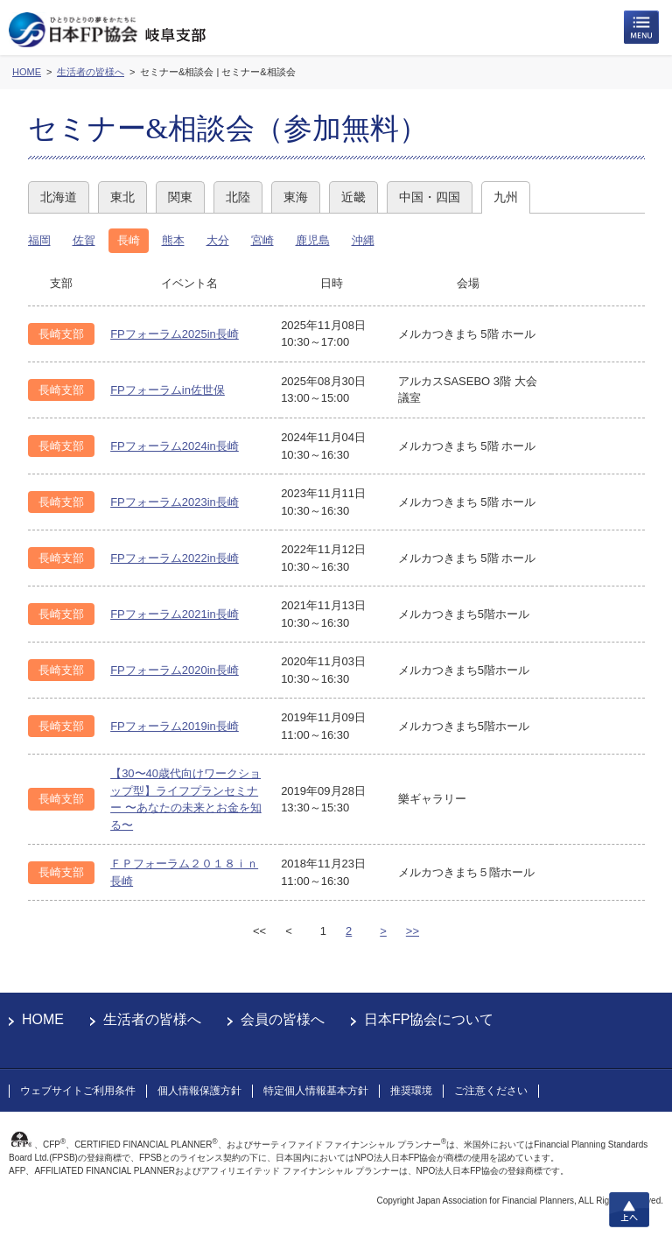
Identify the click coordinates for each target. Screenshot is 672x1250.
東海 (296, 197)
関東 (180, 197)
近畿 (353, 197)
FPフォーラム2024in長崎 (174, 446)
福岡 (39, 240)
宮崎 (262, 240)
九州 (506, 197)
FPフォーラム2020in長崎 (174, 670)
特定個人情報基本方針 (315, 1091)
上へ (629, 1209)
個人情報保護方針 (200, 1091)
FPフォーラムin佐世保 (167, 390)
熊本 (173, 240)
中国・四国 (429, 197)
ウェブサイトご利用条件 (78, 1091)
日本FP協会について (429, 1019)
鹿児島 (313, 240)
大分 (217, 240)
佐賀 (84, 240)
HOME (43, 1019)
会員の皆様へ (283, 1019)
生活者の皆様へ (152, 1019)
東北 (122, 197)
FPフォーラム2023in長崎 (174, 502)
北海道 (58, 197)
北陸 (238, 197)
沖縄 (363, 240)
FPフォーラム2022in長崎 (174, 558)
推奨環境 (411, 1091)
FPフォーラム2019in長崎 (174, 726)
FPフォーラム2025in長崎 (174, 334)
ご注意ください (491, 1091)
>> (412, 931)
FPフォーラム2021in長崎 (174, 614)
